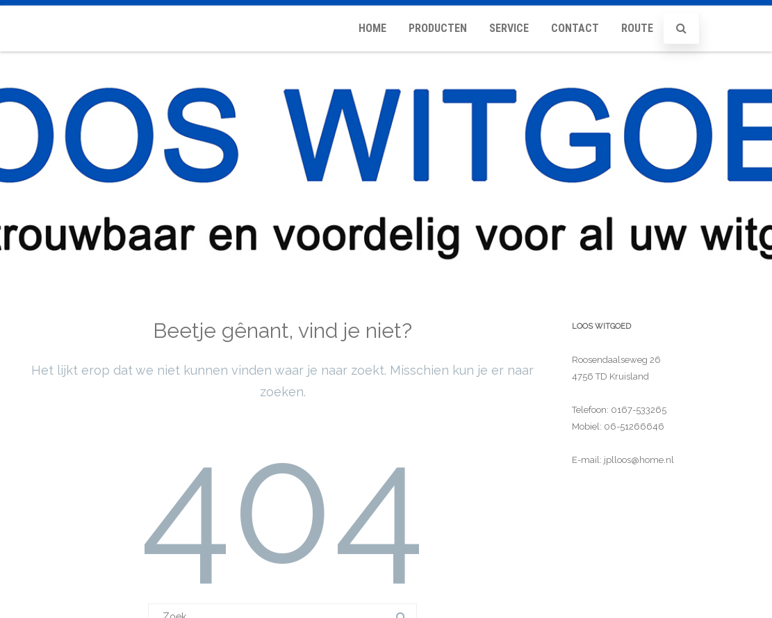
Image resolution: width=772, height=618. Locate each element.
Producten (438, 28)
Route (637, 28)
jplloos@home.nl (639, 460)
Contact (575, 28)
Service (509, 28)
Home (372, 28)
